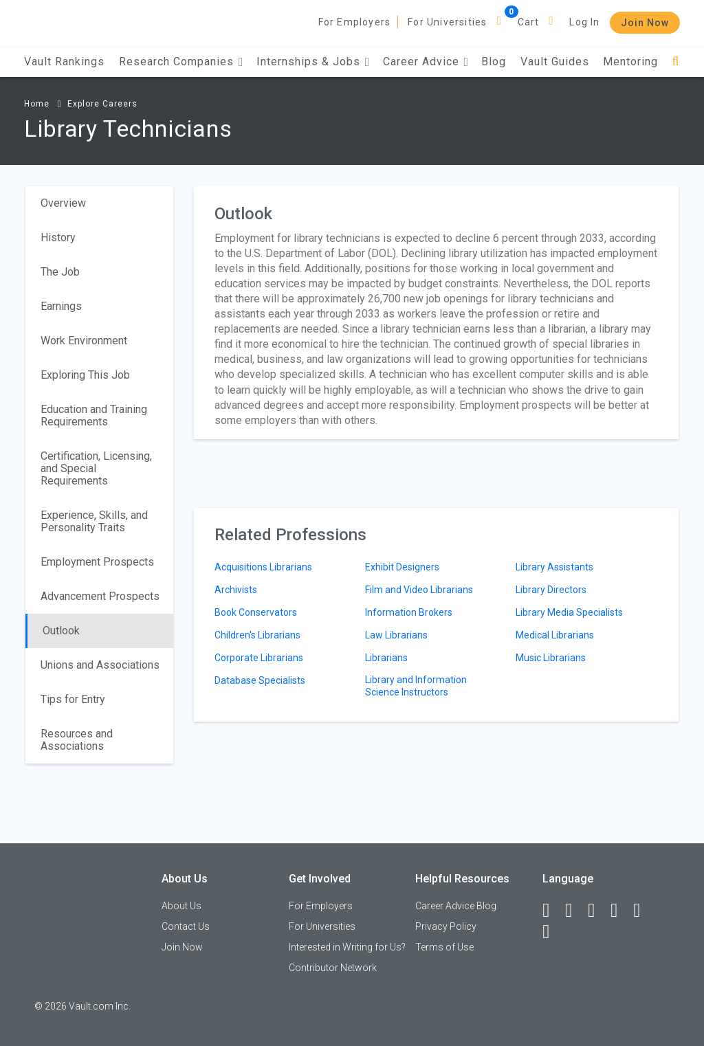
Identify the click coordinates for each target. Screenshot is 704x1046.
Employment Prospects (97, 561)
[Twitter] (597, 910)
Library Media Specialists (569, 612)
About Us (181, 905)
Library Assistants (554, 566)
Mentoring (630, 61)
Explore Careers (102, 104)
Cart (529, 21)
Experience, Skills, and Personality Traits (94, 521)
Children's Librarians (257, 635)
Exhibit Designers (402, 566)
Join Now (645, 22)
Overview (63, 203)
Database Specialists (259, 680)
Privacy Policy (445, 926)
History (58, 237)
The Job (60, 271)
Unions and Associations (100, 664)
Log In (584, 21)
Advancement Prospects (100, 596)
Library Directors (551, 589)
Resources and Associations (77, 740)
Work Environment (84, 340)
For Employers (354, 21)
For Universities (447, 21)
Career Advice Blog (455, 905)
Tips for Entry (73, 699)
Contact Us (186, 926)
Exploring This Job (85, 374)
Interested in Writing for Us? (347, 947)
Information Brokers (408, 612)
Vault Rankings (64, 61)
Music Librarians (551, 657)
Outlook (61, 630)
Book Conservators (255, 612)
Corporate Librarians (258, 657)
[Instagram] (620, 910)
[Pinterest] (642, 910)
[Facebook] (552, 910)
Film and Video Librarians (419, 589)
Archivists (235, 589)
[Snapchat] (552, 932)
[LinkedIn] (574, 910)
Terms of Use (444, 947)
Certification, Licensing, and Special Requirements (96, 468)
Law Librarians (396, 635)
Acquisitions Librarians (263, 566)
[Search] (675, 61)
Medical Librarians (555, 635)
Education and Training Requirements (94, 415)
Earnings (61, 306)
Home (37, 104)
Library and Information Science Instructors (416, 686)
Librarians (386, 657)
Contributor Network (333, 967)
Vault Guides (554, 61)
